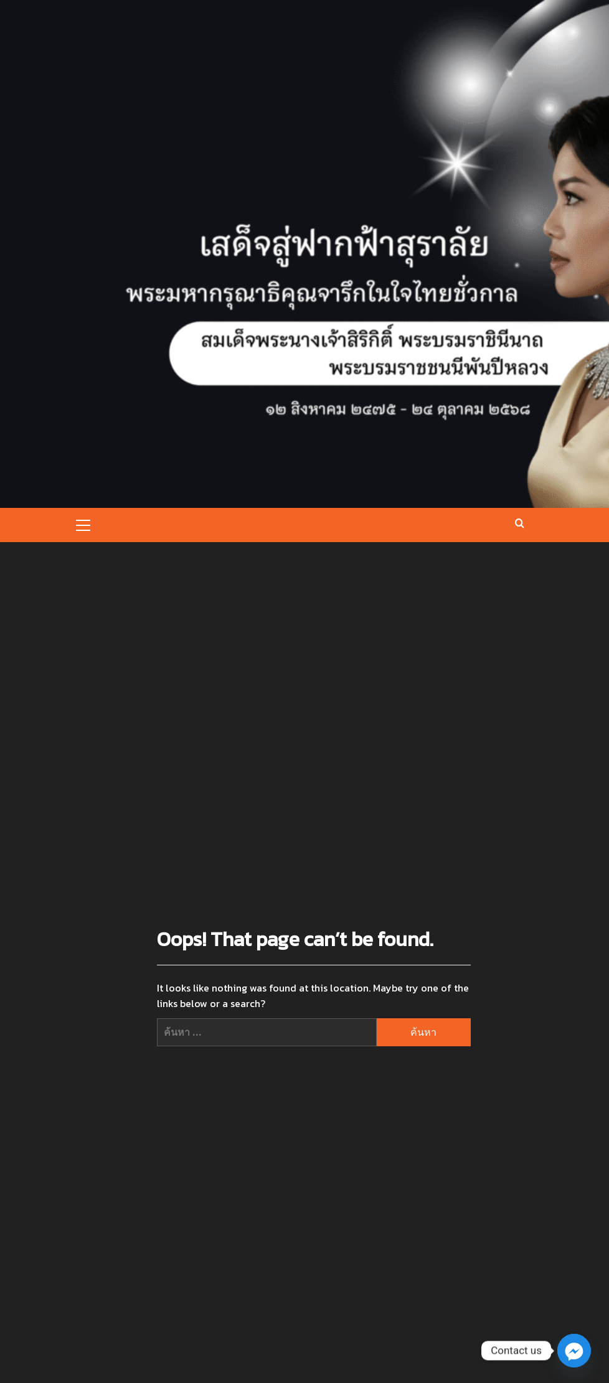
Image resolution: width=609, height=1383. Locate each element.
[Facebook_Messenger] (574, 1350)
